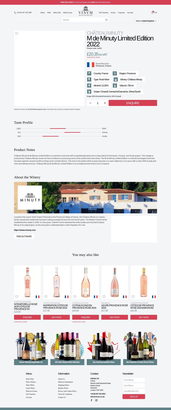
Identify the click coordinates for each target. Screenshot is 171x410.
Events (113, 13)
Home (43, 13)
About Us (61, 379)
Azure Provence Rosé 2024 (114, 305)
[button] (16, 33)
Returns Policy (63, 388)
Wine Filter (30, 379)
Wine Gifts (57, 13)
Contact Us (62, 397)
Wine (49, 13)
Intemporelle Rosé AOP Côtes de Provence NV (25, 305)
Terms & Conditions (65, 394)
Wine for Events (31, 391)
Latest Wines (30, 388)
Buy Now (56, 317)
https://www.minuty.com (25, 230)
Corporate (121, 13)
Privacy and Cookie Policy (67, 391)
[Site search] (85, 19)
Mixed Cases (67, 13)
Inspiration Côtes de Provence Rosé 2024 (55, 305)
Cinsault (104, 91)
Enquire (132, 103)
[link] (154, 12)
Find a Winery (31, 382)
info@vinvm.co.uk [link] (97, 397)
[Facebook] (91, 400)
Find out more (24, 236)
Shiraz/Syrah (135, 91)
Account (130, 13)
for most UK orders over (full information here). (85, 2)
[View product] (27, 282)
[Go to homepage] (85, 11)
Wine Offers (30, 385)
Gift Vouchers (103, 13)
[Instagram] (96, 400)
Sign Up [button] (134, 396)
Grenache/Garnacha (118, 91)
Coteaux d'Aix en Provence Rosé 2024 (84, 305)
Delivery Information (65, 382)
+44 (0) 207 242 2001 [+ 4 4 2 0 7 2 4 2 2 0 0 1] (98, 394)
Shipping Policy (63, 385)
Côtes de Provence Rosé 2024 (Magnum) (142, 305)
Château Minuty (105, 33)
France (108, 66)
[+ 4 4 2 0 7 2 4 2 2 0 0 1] (23, 12)
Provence (100, 66)
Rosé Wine (100, 64)
